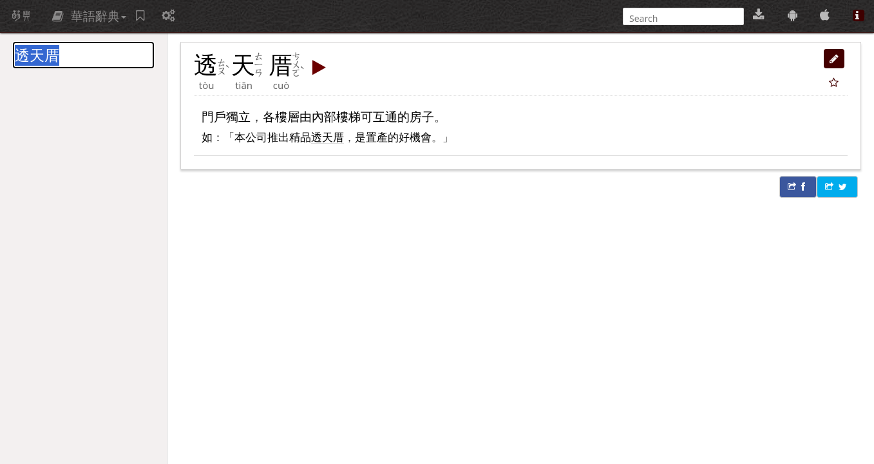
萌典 (21, 16)
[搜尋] (682, 18)
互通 (385, 116)
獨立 (238, 116)
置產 (377, 136)
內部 (324, 116)
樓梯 (348, 116)
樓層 (287, 116)
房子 (422, 116)
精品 (300, 136)
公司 (256, 136)
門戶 (214, 116)
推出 (278, 136)
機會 (421, 136)
